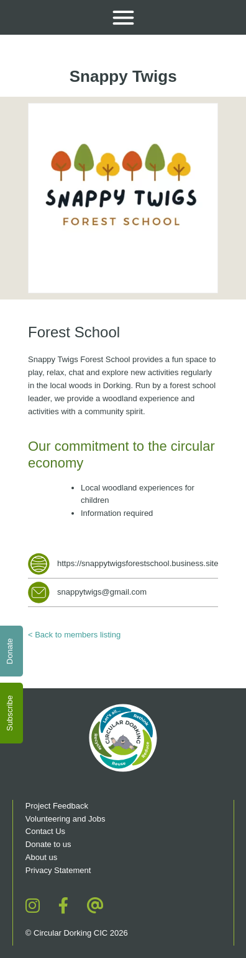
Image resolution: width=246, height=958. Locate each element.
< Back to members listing (74, 634)
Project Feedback (56, 805)
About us (41, 857)
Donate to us (49, 844)
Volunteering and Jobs (65, 818)
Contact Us (45, 831)
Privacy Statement (58, 870)
